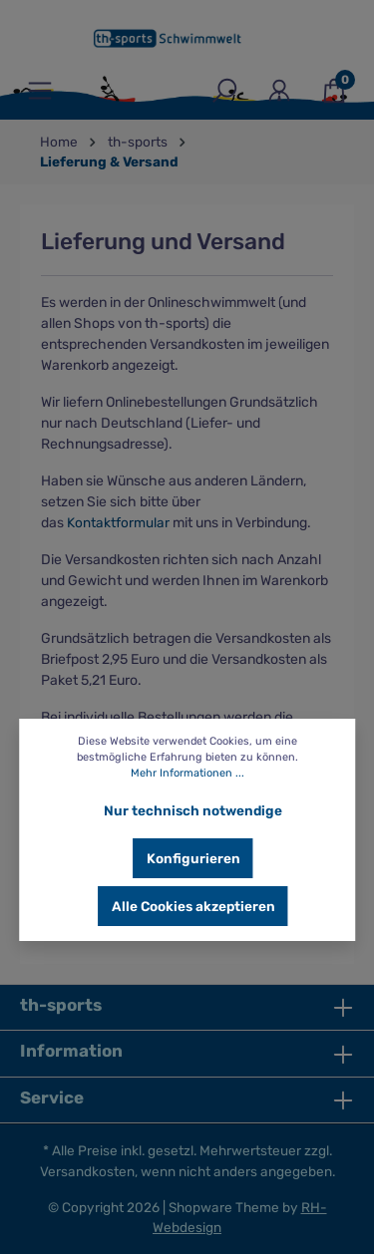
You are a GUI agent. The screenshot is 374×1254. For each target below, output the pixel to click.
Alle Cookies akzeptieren (193, 906)
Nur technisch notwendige (193, 810)
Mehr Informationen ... (187, 773)
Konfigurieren (193, 858)
